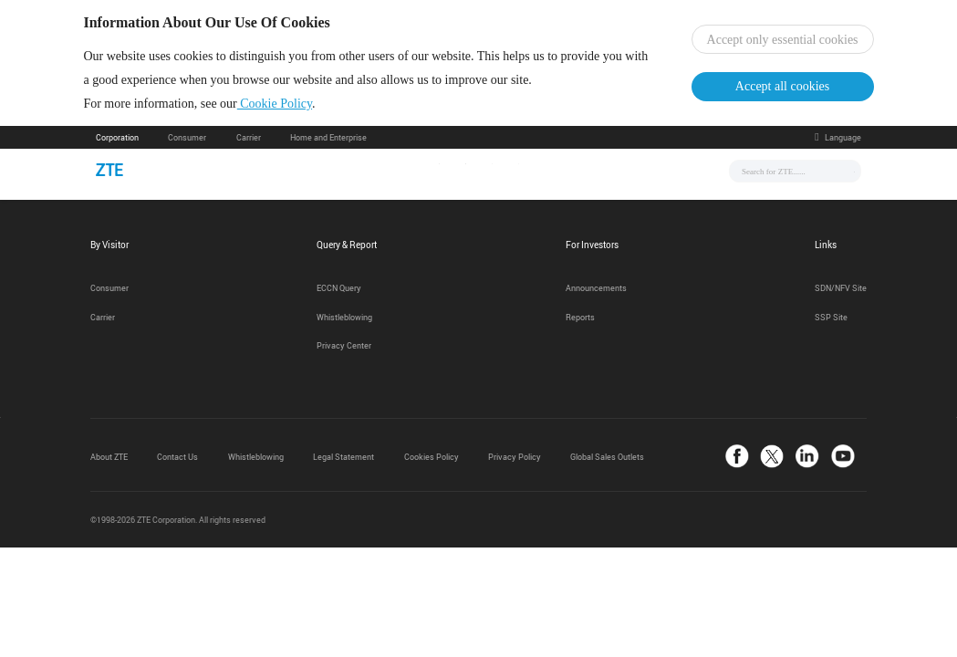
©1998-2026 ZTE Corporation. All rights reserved (177, 524)
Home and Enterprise (328, 142)
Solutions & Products (458, 174)
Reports (580, 321)
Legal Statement (343, 460)
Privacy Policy (514, 460)
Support (557, 174)
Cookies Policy (431, 460)
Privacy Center (344, 349)
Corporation (117, 142)
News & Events (344, 174)
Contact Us (177, 460)
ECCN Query (339, 292)
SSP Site (831, 321)
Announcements (596, 292)
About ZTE (109, 460)
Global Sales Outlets (607, 460)
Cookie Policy (286, 105)
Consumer (187, 142)
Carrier (248, 142)
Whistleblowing (344, 321)
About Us (626, 174)
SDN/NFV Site (841, 292)
